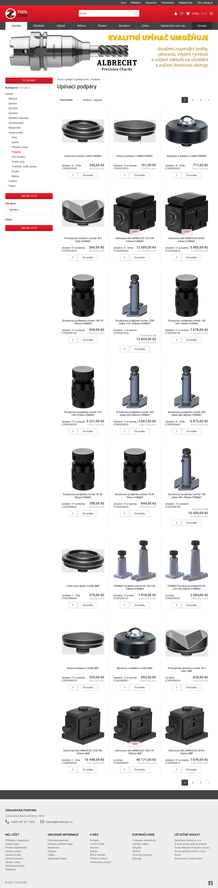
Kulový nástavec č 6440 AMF (83, 665)
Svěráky (12, 181)
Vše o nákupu (205, 3)
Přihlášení (136, 3)
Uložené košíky (13, 852)
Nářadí (61, 25)
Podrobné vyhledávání (144, 837)
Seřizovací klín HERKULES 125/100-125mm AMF (83, 749)
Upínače (12, 103)
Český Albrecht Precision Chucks (192, 844)
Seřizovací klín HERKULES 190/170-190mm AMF (135, 749)
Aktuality (136, 844)
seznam (98, 99)
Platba (51, 852)
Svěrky (12, 185)
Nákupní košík (185, 3)
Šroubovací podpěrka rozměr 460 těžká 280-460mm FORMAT (186, 411)
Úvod (123, 3)
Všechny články (140, 841)
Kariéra (93, 848)
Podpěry (16, 152)
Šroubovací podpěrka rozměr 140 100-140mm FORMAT (186, 319)
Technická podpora (142, 852)
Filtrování (28, 80)
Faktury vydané (13, 848)
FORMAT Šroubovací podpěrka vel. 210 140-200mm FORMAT (187, 584)
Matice (15, 176)
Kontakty (94, 837)
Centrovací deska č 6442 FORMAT (83, 156)
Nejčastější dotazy (57, 855)
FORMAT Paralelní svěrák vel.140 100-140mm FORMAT (135, 584)
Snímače (13, 113)
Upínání (16, 25)
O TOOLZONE (97, 841)
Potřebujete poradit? (101, 859)
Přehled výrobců (98, 855)
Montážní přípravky (18, 118)
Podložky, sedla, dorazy (24, 166)
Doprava (52, 848)
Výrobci (201, 25)
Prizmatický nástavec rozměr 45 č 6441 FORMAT (83, 237)
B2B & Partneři (97, 852)
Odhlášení (10, 866)
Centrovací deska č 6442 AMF (83, 583)
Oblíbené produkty (15, 862)
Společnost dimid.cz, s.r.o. (188, 837)
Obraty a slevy (12, 859)
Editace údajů (12, 841)
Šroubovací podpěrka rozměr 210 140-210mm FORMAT (83, 411)
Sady (14, 137)
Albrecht (12, 98)
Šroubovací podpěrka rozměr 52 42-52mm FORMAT (83, 493)
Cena (8, 219)
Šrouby (15, 171)
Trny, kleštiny (18, 156)
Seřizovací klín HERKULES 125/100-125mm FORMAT (135, 237)
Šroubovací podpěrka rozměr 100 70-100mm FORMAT (83, 319)
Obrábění (39, 25)
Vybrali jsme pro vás (173, 25)
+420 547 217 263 (23, 819)
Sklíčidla (12, 108)
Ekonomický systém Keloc (189, 855)
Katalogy (137, 855)
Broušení (124, 25)
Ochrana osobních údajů (60, 841)
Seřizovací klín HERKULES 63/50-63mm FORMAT (186, 237)
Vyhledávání (168, 3)
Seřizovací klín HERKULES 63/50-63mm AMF (186, 749)
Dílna (145, 25)
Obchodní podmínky (58, 837)
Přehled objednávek (15, 844)
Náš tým (94, 844)
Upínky (15, 142)
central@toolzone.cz (59, 819)
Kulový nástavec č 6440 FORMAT (135, 156)
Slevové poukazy (14, 855)
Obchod (136, 848)
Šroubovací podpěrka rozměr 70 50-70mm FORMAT (135, 493)
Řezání (102, 25)
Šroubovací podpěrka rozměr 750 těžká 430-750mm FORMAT (186, 493)
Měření (81, 25)
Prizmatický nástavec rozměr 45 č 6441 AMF (187, 667)
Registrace (151, 3)
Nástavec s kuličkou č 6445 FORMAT (187, 156)
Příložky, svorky (20, 147)
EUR (204, 13)
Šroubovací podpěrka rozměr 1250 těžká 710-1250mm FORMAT (135, 319)
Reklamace (53, 844)
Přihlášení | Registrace (17, 837)
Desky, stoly (18, 161)
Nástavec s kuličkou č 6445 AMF (135, 665)
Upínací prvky (15, 132)
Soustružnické (15, 122)
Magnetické (14, 127)
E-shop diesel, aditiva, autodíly (191, 841)
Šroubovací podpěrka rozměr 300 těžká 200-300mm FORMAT (135, 411)
